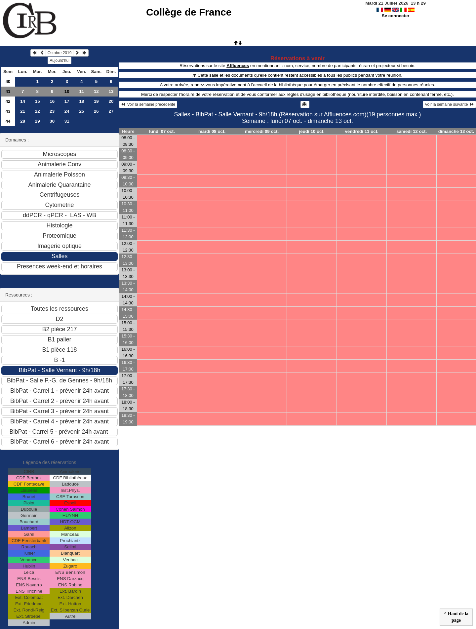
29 (37, 121)
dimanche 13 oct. (456, 131)
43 (8, 111)
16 (52, 101)
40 (8, 81)
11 (81, 91)
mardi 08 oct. (211, 131)
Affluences (237, 65)
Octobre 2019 (60, 53)
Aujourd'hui (59, 60)
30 (52, 121)
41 (8, 91)
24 (66, 111)
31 (66, 121)
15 (37, 101)
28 (22, 121)
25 (81, 111)
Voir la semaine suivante (449, 104)
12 (96, 91)
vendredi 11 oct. (361, 131)
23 (52, 111)
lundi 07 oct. (162, 131)
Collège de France (188, 12)
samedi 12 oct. (411, 131)
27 (110, 111)
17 (66, 101)
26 (96, 111)
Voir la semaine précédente (148, 104)
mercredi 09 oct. (262, 131)
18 (81, 101)
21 (22, 111)
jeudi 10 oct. (312, 131)
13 (110, 91)
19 (96, 101)
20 (110, 101)
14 (22, 101)
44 (8, 121)
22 (37, 111)
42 (8, 101)
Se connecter (396, 15)
